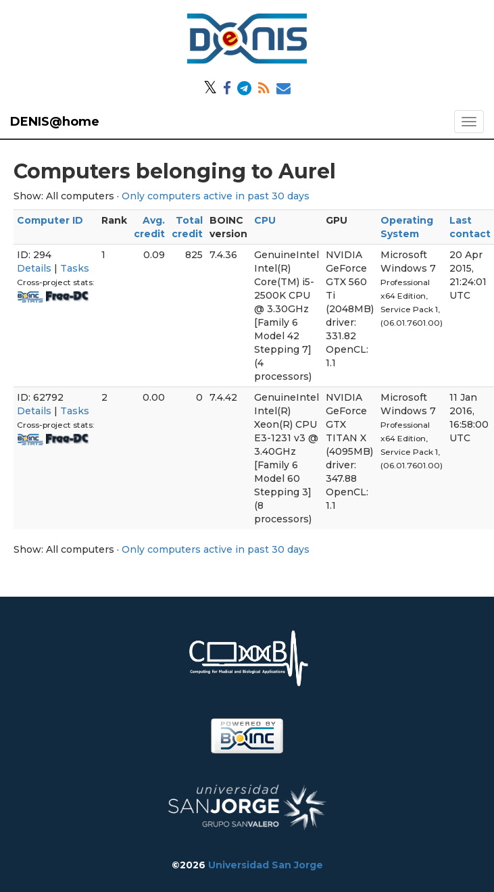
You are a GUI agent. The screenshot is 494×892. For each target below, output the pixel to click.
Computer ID (50, 220)
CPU (265, 220)
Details (34, 268)
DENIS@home (54, 121)
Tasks (74, 268)
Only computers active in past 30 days (216, 196)
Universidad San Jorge (265, 865)
